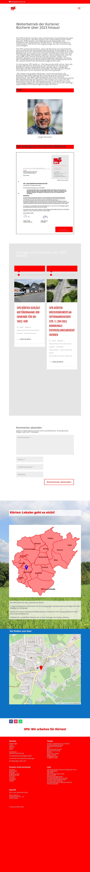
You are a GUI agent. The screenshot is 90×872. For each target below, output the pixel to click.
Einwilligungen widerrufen (17, 761)
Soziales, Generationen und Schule (58, 744)
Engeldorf (52, 347)
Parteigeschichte (52, 756)
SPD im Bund (51, 775)
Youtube (12, 777)
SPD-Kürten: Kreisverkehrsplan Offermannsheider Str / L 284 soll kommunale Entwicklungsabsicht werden (62, 321)
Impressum (13, 752)
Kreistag (11, 772)
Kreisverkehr (60, 347)
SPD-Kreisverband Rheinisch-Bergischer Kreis (61, 770)
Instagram (12, 780)
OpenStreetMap (68, 703)
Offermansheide (53, 350)
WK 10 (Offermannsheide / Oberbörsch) (60, 356)
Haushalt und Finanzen (54, 746)
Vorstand (12, 770)
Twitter (11, 781)
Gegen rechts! (51, 755)
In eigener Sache (52, 758)
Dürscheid (20, 333)
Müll (48, 748)
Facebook (12, 778)
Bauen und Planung (53, 751)
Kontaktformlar (14, 775)
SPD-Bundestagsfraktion (55, 777)
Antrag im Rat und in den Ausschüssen (28, 330)
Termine (12, 746)
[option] (29, 314)
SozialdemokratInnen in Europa (57, 778)
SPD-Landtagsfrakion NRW (55, 774)
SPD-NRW (50, 772)
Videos (11, 748)
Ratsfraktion (13, 771)
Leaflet (60, 703)
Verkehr (51, 353)
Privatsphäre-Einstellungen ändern (20, 756)
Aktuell (21, 327)
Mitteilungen (13, 744)
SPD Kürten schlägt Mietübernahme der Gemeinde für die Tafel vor (28, 314)
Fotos (11, 749)
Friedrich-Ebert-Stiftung (54, 781)
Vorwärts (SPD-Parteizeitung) (56, 780)
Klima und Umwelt (53, 753)
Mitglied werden (14, 774)
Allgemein (28, 327)
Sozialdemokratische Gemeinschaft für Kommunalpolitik (59, 783)
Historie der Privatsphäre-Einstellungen (22, 758)
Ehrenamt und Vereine (54, 749)
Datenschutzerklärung (16, 753)
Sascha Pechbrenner (30, 333)
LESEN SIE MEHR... (26, 339)
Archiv (11, 745)
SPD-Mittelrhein (52, 771)
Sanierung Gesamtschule (55, 745)
